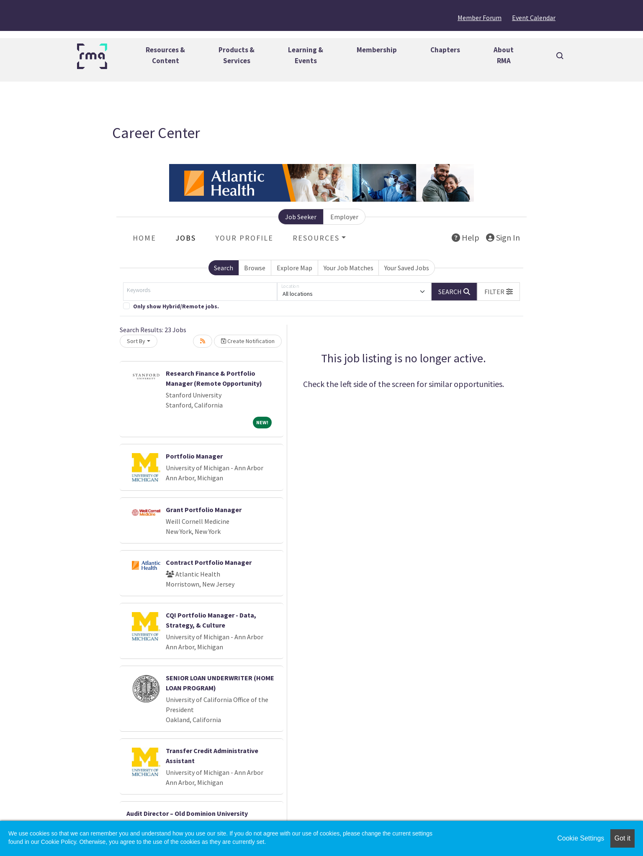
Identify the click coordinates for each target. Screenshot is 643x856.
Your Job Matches (348, 268)
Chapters (445, 49)
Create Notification (248, 341)
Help (465, 237)
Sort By (136, 341)
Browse (254, 268)
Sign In (503, 237)
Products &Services (237, 55)
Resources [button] (316, 238)
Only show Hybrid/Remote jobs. (176, 306)
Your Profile (244, 238)
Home (144, 238)
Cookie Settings (580, 838)
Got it (622, 838)
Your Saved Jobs (406, 268)
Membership (377, 49)
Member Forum (480, 17)
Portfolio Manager (194, 456)
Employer (344, 217)
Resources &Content (165, 55)
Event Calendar (534, 17)
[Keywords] (200, 291)
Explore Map (294, 268)
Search (223, 268)
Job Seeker (300, 217)
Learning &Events (305, 55)
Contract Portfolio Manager (209, 562)
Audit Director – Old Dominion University (187, 813)
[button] (498, 291)
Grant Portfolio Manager (204, 509)
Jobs (185, 238)
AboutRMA (504, 55)
